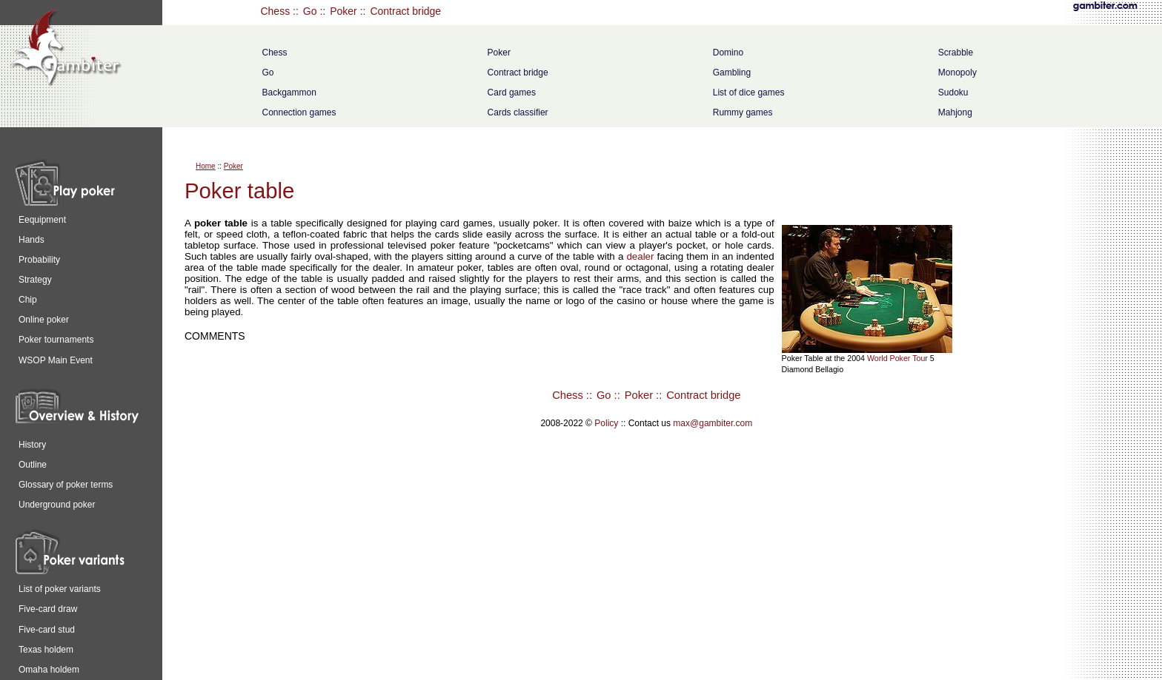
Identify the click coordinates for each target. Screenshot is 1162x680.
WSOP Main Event (56, 360)
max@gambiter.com (712, 423)
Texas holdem (46, 649)
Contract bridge (405, 11)
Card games (512, 92)
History (32, 445)
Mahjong (955, 112)
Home (206, 166)
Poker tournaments (56, 339)
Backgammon (289, 92)
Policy (606, 423)
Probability (39, 260)
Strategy (35, 280)
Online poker (44, 319)
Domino (728, 52)
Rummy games (743, 112)
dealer (640, 256)
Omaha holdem (49, 669)
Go (310, 11)
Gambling (732, 72)
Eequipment (42, 220)
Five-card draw (48, 609)
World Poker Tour (897, 358)
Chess (275, 11)
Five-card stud (47, 630)
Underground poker (57, 504)
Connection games (299, 112)
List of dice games (749, 92)
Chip (28, 299)
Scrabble (955, 52)
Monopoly (957, 72)
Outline (33, 464)
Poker (343, 11)
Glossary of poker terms (66, 484)
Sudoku (953, 92)
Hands (31, 240)
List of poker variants (60, 589)
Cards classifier (518, 112)
